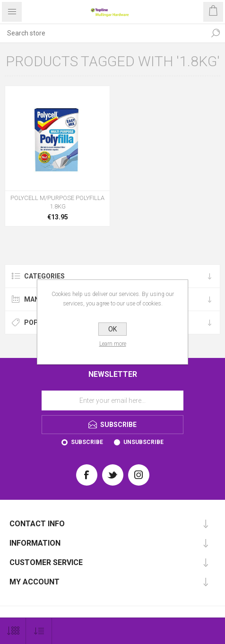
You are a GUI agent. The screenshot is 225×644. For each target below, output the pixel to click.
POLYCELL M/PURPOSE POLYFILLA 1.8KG (57, 202)
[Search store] (103, 33)
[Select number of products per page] (13, 631)
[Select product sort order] (39, 631)
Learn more (112, 343)
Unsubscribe (143, 442)
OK (112, 329)
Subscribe (87, 442)
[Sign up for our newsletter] (112, 400)
